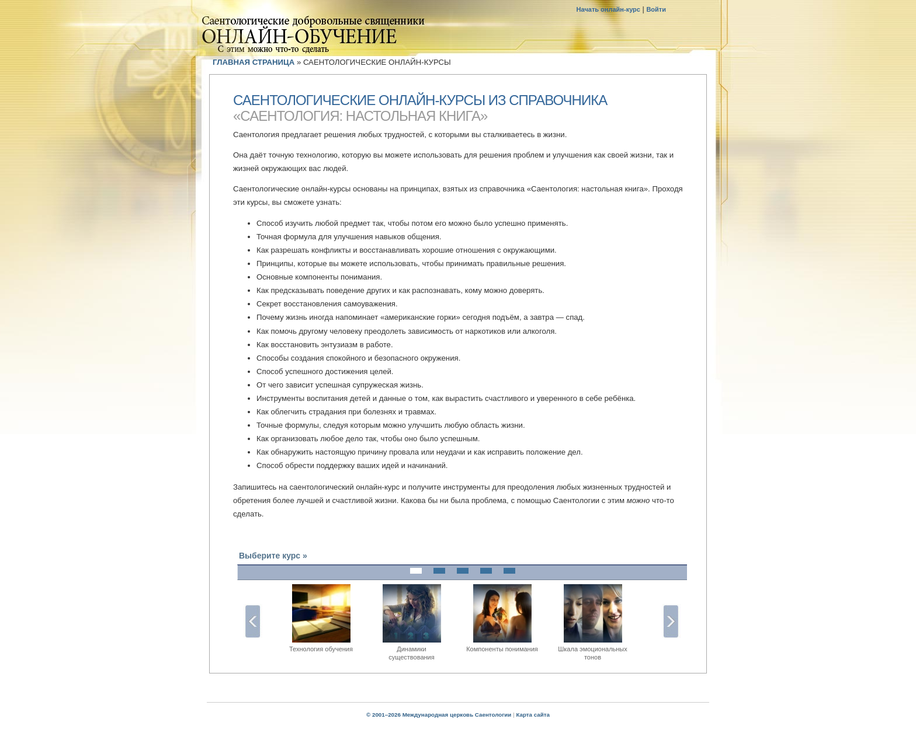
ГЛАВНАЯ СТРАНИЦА (253, 62)
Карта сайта (533, 714)
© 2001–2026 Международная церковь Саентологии (438, 714)
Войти (656, 9)
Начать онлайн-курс (608, 9)
